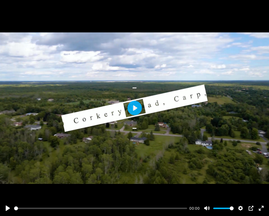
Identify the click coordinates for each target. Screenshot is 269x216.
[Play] (8, 208)
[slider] (100, 208)
